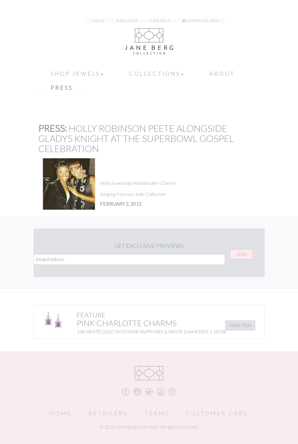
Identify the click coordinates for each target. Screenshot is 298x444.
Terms (157, 413)
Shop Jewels (77, 73)
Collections (156, 73)
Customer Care (217, 413)
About (222, 73)
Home (61, 413)
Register (127, 20)
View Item (240, 325)
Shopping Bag (202, 20)
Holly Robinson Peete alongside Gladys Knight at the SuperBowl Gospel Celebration (136, 138)
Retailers (108, 413)
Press (62, 87)
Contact (160, 20)
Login (98, 20)
